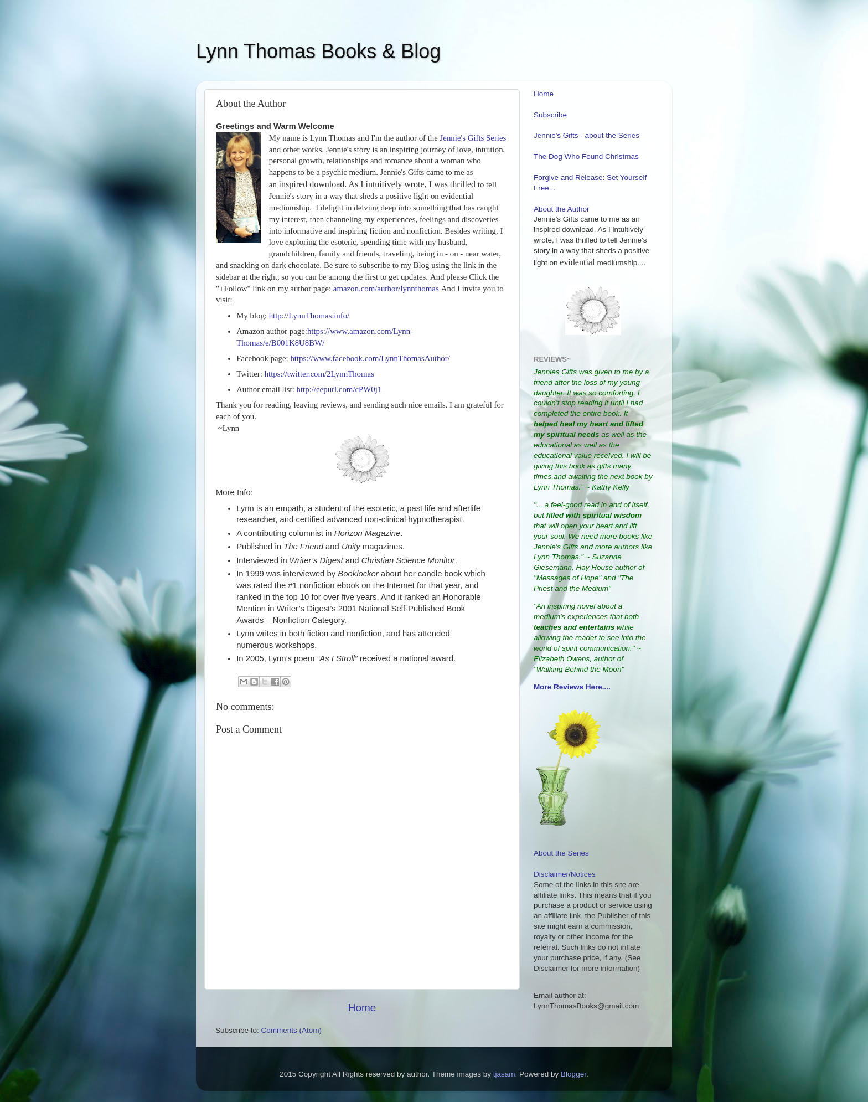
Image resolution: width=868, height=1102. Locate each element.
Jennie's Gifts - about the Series (586, 135)
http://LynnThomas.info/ (309, 315)
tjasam (504, 1074)
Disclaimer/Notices (565, 874)
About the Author (562, 209)
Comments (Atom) (291, 1030)
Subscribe (550, 115)
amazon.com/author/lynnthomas (386, 288)
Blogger (573, 1074)
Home (362, 1007)
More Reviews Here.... (572, 687)
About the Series (561, 853)
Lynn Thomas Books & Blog (318, 51)
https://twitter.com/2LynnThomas (319, 373)
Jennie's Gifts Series (473, 137)
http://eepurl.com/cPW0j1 (339, 389)
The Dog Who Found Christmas (586, 156)
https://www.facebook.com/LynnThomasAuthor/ (370, 358)
